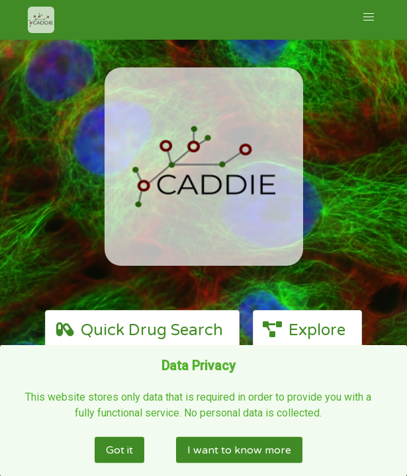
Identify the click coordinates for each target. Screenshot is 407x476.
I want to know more (239, 449)
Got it (119, 449)
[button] (368, 17)
